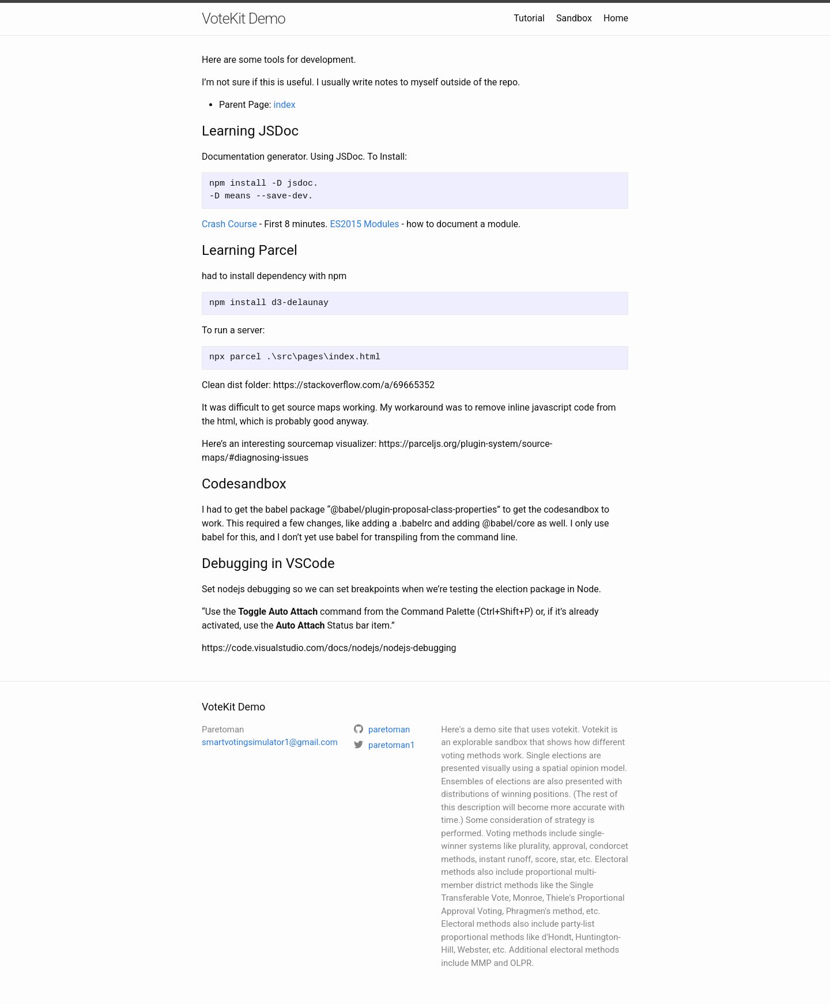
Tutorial (529, 18)
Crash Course (229, 224)
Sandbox (574, 18)
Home (615, 18)
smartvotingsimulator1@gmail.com (270, 742)
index (285, 104)
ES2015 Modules (364, 224)
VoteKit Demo (243, 18)
